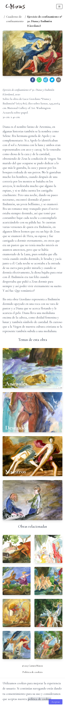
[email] (58, 79)
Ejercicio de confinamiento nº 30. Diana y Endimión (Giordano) (44, 21)
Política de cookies (32, 672)
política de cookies (39, 699)
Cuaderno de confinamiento (15, 19)
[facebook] (32, 79)
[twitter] (52, 79)
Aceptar (55, 701)
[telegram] (45, 79)
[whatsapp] (39, 79)
